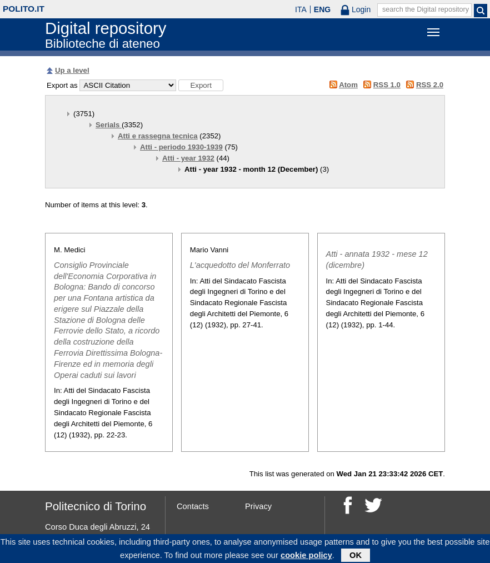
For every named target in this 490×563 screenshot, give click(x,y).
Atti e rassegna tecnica (158, 136)
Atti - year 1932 (188, 158)
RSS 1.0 (387, 85)
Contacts (193, 506)
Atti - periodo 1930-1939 (181, 147)
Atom (348, 85)
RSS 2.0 (429, 85)
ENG (322, 9)
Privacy (258, 506)
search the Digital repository (425, 9)
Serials (109, 125)
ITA (301, 9)
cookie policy (306, 556)
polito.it (23, 8)
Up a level (72, 70)
